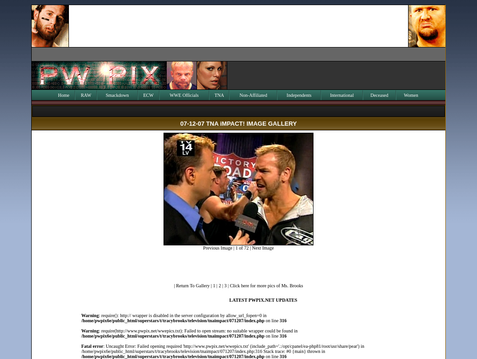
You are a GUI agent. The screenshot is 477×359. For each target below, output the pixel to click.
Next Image (263, 248)
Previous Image (217, 248)
